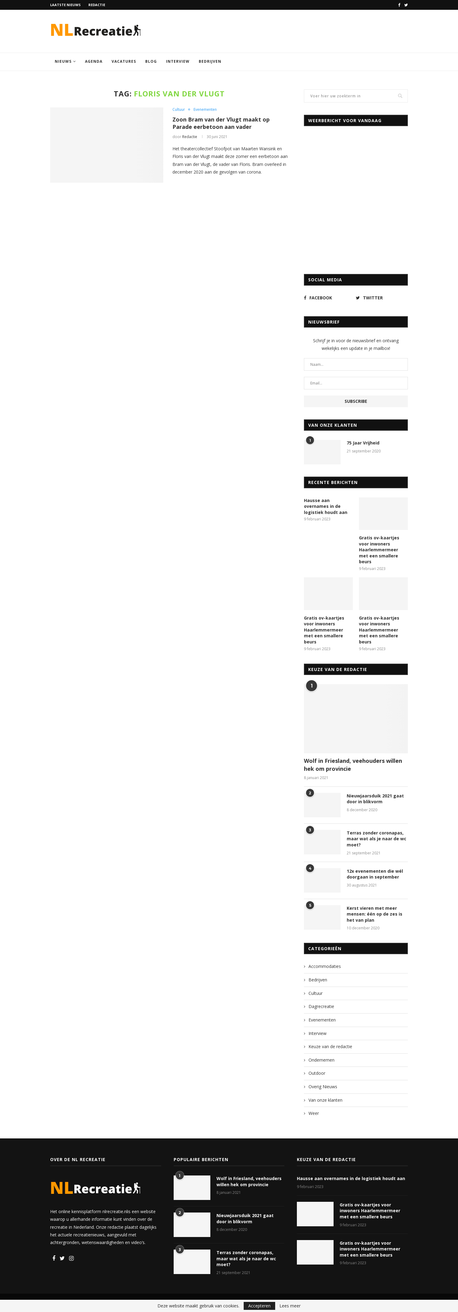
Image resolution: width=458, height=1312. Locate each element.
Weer (313, 1113)
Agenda (93, 61)
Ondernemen (321, 1060)
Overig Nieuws (322, 1086)
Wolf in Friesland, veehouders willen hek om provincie (353, 764)
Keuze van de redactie (330, 1046)
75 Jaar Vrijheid (363, 443)
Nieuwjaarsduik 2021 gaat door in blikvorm (375, 799)
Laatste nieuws (65, 4)
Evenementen (205, 109)
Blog (151, 61)
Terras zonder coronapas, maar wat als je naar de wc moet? (376, 839)
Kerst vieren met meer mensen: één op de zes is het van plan (374, 914)
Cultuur (178, 109)
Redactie (96, 4)
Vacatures (124, 61)
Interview (178, 61)
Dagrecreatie (321, 1006)
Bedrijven (210, 61)
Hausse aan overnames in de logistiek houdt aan (325, 506)
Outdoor (316, 1073)
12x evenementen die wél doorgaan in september (375, 874)
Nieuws (63, 61)
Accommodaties (324, 966)
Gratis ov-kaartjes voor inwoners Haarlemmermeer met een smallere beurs (379, 549)
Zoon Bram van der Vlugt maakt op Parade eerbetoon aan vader (221, 123)
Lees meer (290, 1306)
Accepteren (259, 1306)
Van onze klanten (325, 1100)
